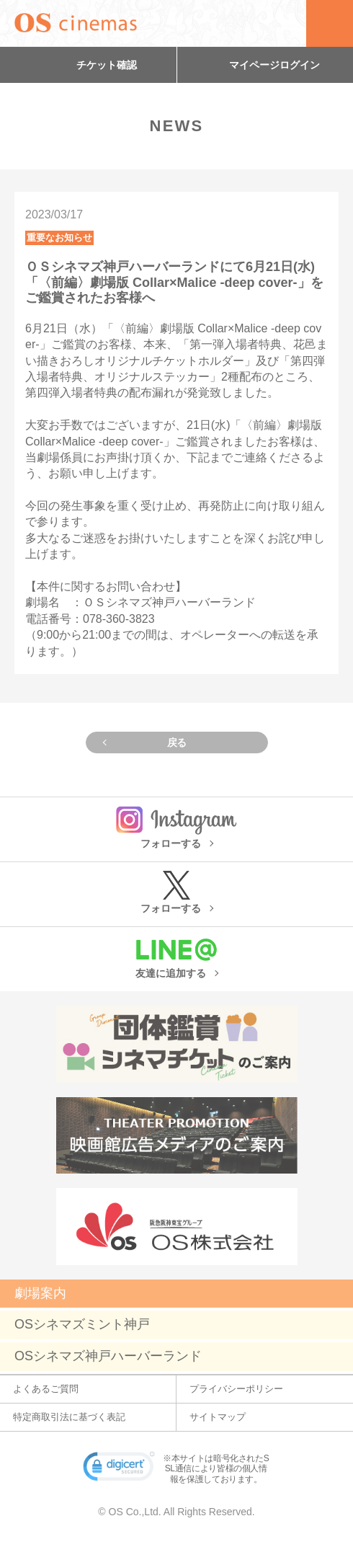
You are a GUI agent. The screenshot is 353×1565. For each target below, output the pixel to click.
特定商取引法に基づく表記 (69, 1416)
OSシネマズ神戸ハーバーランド (108, 1356)
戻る (177, 742)
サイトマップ (217, 1416)
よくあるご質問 (46, 1388)
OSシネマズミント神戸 (82, 1324)
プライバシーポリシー (236, 1388)
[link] (119, 1468)
